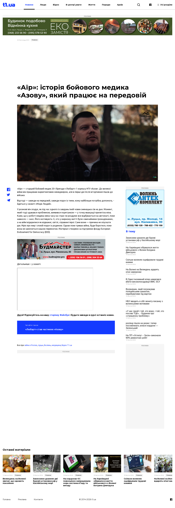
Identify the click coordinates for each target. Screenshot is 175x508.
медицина (56, 345)
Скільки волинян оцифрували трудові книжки (144, 261)
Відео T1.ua (67, 345)
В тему (130, 231)
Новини (29, 5)
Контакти (38, 499)
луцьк (40, 345)
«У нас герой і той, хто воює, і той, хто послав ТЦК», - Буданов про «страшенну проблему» (145, 313)
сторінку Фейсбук (59, 315)
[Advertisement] (87, 63)
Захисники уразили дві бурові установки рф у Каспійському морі (143, 239)
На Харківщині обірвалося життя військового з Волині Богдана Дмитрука (142, 249)
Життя (91, 5)
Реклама (22, 499)
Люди (43, 5)
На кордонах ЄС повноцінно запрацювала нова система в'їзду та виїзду (76, 482)
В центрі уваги (74, 5)
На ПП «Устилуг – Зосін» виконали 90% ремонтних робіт (143, 336)
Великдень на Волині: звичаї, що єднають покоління (14, 481)
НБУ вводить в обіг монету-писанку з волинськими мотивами (144, 302)
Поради (106, 5)
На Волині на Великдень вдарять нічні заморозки (142, 270)
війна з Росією (31, 345)
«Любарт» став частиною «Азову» (44, 329)
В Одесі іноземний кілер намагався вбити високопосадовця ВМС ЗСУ (143, 280)
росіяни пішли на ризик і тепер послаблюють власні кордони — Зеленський (142, 325)
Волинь (47, 345)
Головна (6, 499)
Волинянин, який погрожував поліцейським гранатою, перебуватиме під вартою (140, 291)
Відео (56, 5)
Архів (120, 5)
